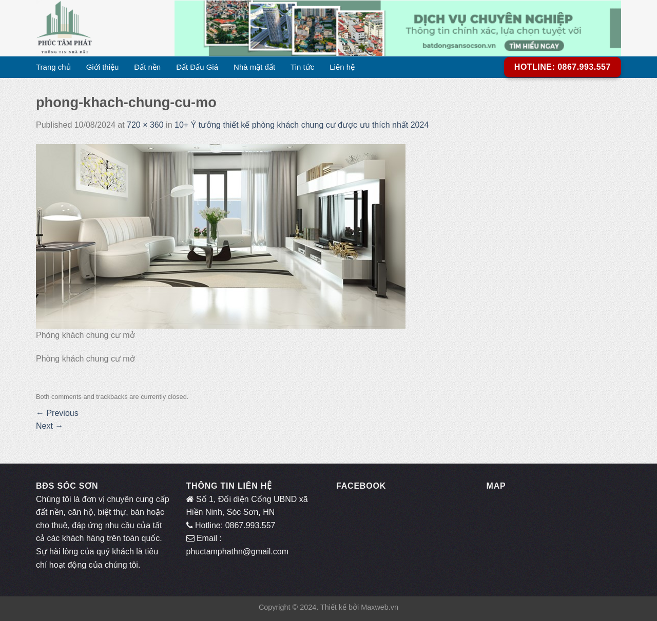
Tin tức (302, 67)
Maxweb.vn (379, 607)
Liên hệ (342, 67)
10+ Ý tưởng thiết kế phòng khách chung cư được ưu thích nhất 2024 (302, 125)
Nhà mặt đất (254, 67)
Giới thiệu (102, 67)
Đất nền (147, 67)
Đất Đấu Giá (197, 67)
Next (49, 426)
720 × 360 (145, 125)
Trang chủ (53, 67)
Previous (57, 413)
